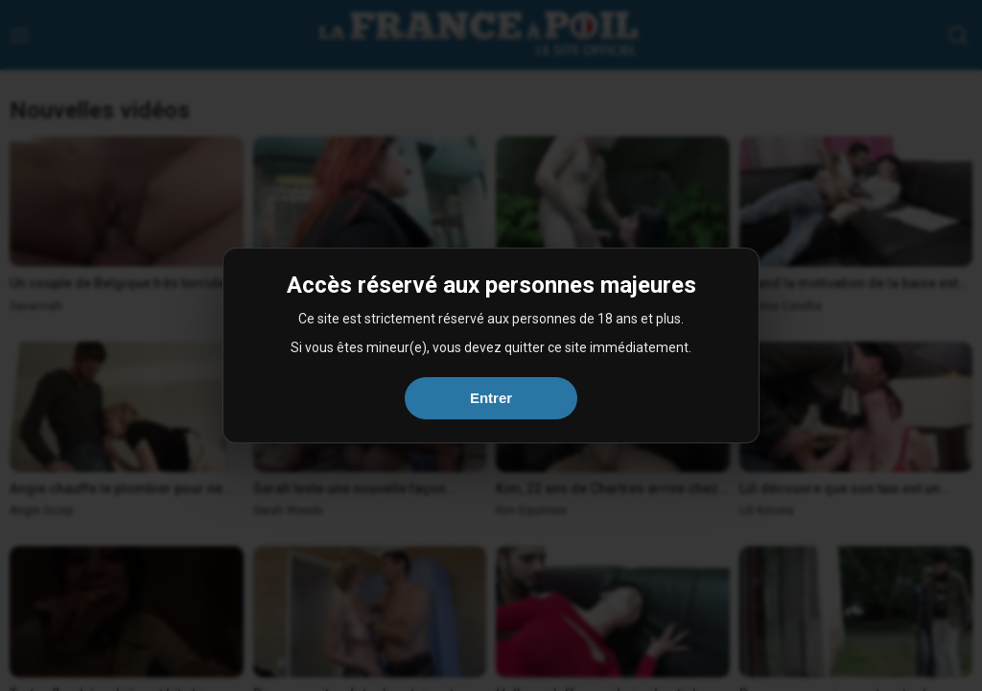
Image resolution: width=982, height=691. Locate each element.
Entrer (491, 398)
